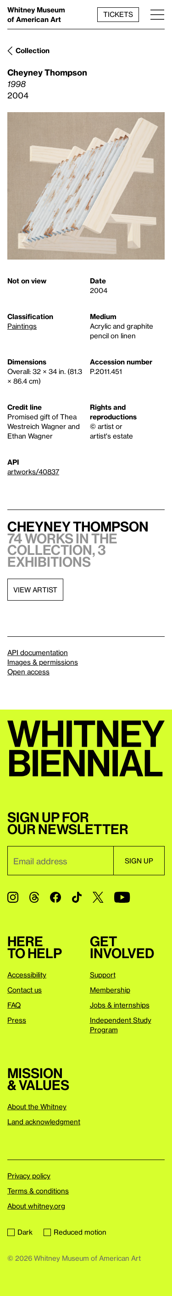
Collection (33, 50)
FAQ (14, 1005)
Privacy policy (28, 1175)
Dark (20, 1232)
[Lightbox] (86, 186)
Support (103, 975)
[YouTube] (122, 897)
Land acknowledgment (43, 1121)
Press (16, 1020)
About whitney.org (36, 1206)
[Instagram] (13, 897)
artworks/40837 (33, 471)
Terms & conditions (38, 1191)
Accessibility (26, 975)
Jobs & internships (120, 1005)
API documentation (37, 652)
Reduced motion (75, 1232)
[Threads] (34, 897)
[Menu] (157, 14)
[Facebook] (55, 897)
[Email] (60, 860)
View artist (35, 590)
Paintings (22, 326)
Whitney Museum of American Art (36, 14)
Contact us (24, 990)
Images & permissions (42, 662)
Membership (110, 990)
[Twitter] (98, 897)
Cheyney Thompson (47, 72)
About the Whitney (37, 1106)
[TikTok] (77, 897)
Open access (28, 671)
